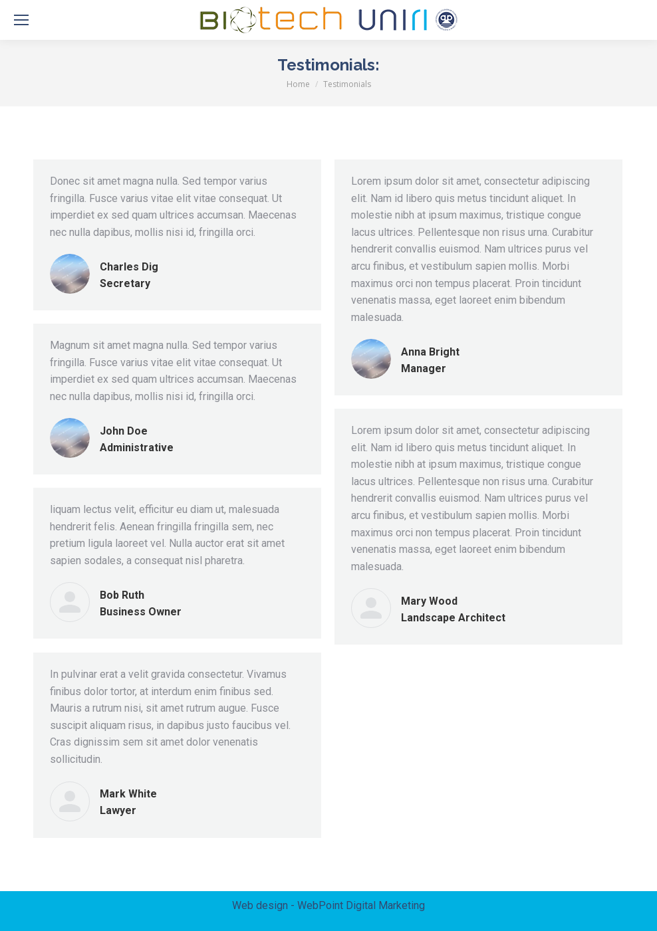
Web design (260, 905)
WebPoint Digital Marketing (361, 905)
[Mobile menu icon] (21, 20)
